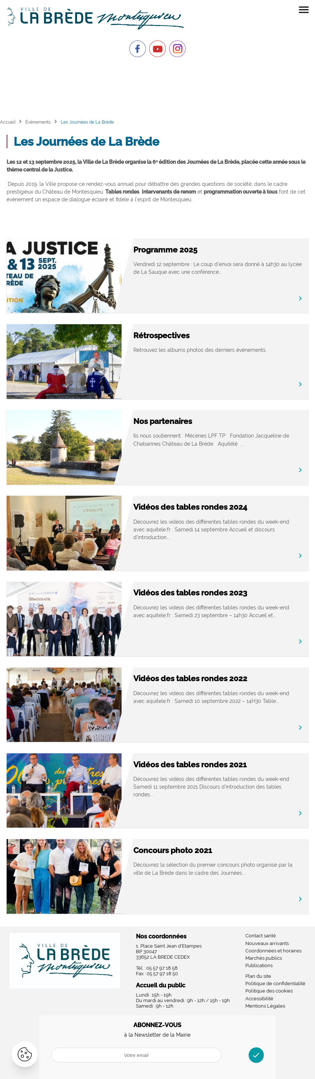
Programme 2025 (165, 249)
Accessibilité (259, 998)
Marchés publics (263, 958)
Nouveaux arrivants (267, 943)
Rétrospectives (161, 335)
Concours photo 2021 (172, 850)
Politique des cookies (269, 991)
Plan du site (258, 976)
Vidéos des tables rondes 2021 (189, 764)
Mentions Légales (265, 1006)
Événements (38, 122)
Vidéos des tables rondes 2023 (190, 592)
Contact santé (260, 935)
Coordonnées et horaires (273, 951)
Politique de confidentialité (275, 983)
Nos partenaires (162, 421)
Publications (259, 965)
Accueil (7, 122)
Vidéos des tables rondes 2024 (190, 507)
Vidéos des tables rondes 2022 (190, 678)
